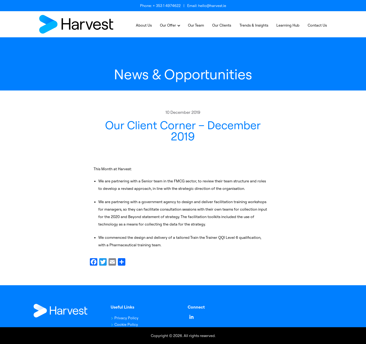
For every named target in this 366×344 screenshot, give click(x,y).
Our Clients (221, 25)
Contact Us (317, 25)
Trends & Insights (253, 25)
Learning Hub (287, 25)
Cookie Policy (126, 324)
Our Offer (168, 25)
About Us (144, 25)
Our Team (196, 25)
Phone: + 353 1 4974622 (160, 5)
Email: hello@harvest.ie (206, 5)
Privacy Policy (126, 318)
